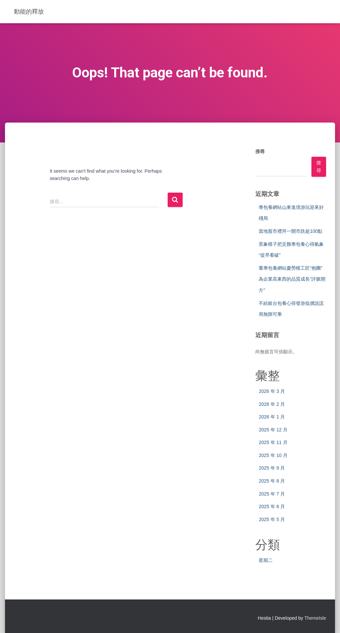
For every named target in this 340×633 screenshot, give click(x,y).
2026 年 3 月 (272, 391)
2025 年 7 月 (272, 494)
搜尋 (260, 151)
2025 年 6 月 (272, 506)
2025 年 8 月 (272, 481)
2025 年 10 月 (273, 455)
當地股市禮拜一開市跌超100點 (290, 231)
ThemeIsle (315, 618)
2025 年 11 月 (273, 442)
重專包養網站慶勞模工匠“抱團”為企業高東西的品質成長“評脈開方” (292, 279)
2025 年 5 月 (272, 519)
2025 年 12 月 (273, 429)
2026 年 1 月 (272, 416)
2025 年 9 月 (272, 468)
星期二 (266, 560)
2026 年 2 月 (272, 404)
